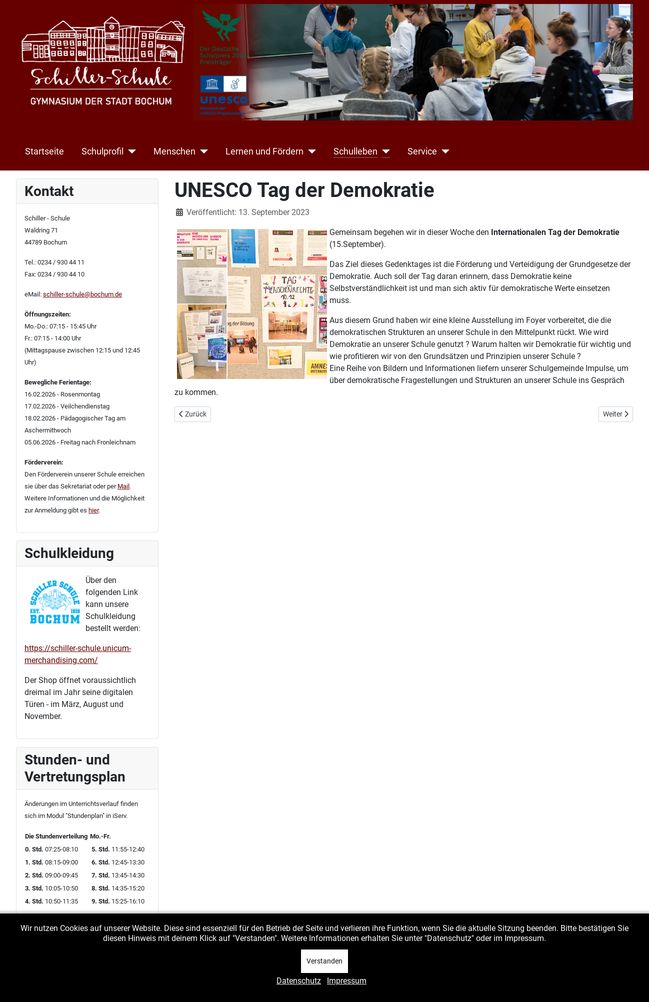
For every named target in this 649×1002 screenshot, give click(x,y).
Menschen (175, 151)
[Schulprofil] (130, 151)
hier (93, 510)
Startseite (44, 151)
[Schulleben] (384, 151)
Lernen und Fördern (265, 151)
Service (422, 151)
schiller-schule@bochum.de (82, 294)
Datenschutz (298, 981)
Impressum (346, 981)
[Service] (443, 151)
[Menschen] (202, 151)
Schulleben (356, 151)
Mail (124, 486)
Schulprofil (103, 151)
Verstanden (324, 961)
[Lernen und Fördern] (310, 151)
